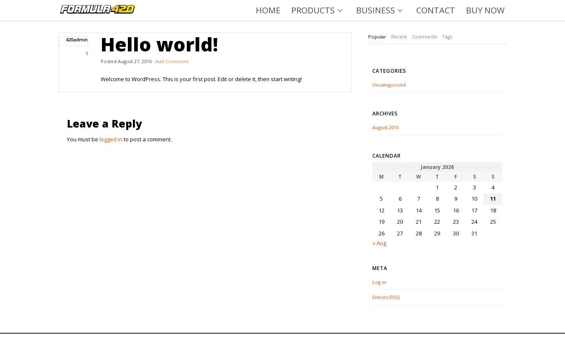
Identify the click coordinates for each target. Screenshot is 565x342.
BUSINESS (380, 10)
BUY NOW (485, 10)
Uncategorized (389, 85)
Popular (377, 36)
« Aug (379, 243)
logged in (110, 139)
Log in (379, 282)
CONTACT (435, 10)
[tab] (377, 37)
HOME (268, 10)
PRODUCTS (318, 10)
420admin (77, 39)
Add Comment (171, 61)
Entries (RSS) (386, 297)
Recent (399, 36)
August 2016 (385, 127)
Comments (424, 36)
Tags (447, 36)
